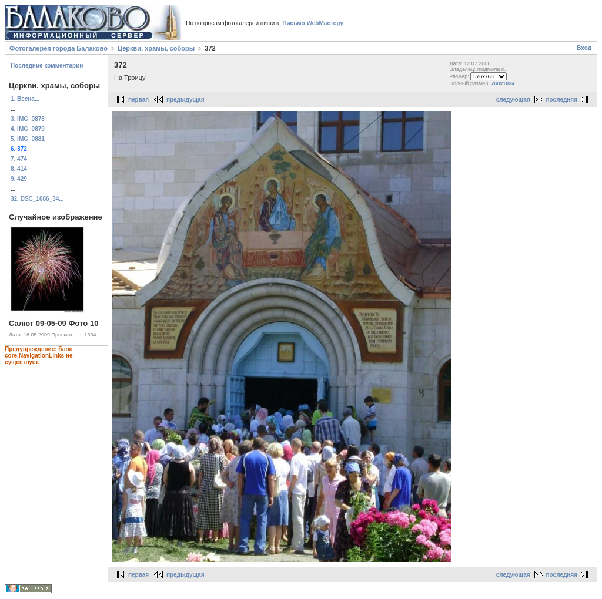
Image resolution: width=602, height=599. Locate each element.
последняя (561, 99)
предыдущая (185, 99)
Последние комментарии (47, 65)
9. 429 (19, 179)
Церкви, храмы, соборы (156, 48)
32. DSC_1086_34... (37, 199)
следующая (513, 99)
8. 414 (19, 169)
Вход (584, 48)
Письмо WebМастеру (312, 23)
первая (138, 99)
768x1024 (502, 83)
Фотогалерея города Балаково (58, 48)
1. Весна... (25, 99)
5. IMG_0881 (28, 139)
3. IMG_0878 (28, 119)
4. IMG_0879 (28, 129)
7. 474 (19, 159)
